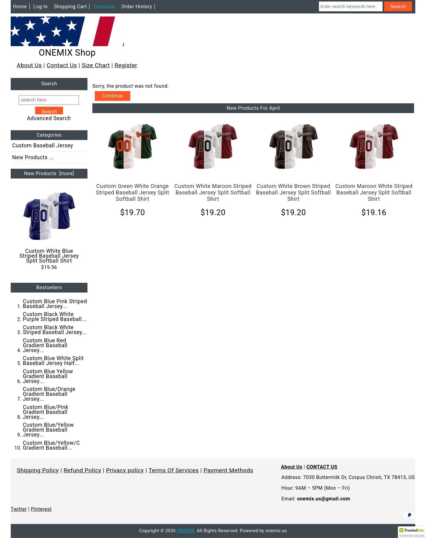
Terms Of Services (174, 470)
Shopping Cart (70, 6)
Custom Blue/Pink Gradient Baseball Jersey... (46, 412)
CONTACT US (321, 467)
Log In (40, 6)
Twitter (19, 509)
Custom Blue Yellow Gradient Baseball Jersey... (48, 376)
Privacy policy (125, 470)
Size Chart (96, 65)
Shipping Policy (38, 470)
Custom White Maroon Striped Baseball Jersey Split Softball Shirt (212, 192)
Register (126, 65)
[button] (412, 532)
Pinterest (41, 509)
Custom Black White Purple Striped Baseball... (55, 316)
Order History (136, 6)
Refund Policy (82, 470)
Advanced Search (49, 118)
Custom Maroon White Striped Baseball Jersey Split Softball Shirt (373, 192)
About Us (29, 65)
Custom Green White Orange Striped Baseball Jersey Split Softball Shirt (132, 192)
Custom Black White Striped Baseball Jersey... (55, 329)
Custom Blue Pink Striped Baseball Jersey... (55, 303)
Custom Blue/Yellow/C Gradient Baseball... (51, 445)
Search (49, 84)
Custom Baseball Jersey (42, 145)
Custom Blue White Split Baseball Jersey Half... (53, 360)
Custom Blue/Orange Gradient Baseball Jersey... (49, 394)
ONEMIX (185, 530)
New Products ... (33, 157)
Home (20, 6)
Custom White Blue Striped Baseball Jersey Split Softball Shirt (49, 227)
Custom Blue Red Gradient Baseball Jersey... (45, 345)
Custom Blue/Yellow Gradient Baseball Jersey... (48, 430)
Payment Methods (229, 470)
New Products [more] (49, 173)
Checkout (104, 6)
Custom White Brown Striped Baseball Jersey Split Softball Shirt (293, 192)
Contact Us (62, 65)
